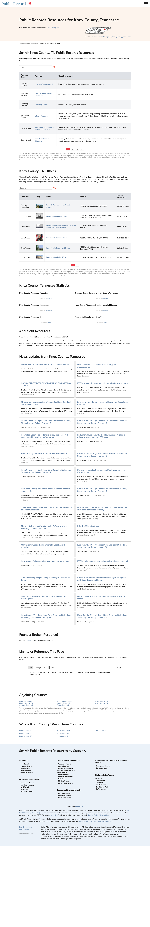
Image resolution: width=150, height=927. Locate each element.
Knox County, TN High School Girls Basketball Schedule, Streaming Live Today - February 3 (102, 570)
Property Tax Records (27, 863)
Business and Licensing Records (69, 871)
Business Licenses (64, 874)
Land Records (25, 868)
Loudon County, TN (64, 784)
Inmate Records (101, 865)
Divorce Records (26, 851)
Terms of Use (104, 896)
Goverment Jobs (101, 849)
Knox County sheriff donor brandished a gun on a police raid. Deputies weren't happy (101, 659)
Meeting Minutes (63, 861)
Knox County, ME (63, 811)
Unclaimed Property (64, 844)
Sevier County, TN (101, 782)
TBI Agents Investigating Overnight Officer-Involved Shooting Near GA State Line (44, 608)
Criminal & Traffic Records (104, 856)
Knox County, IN (25, 811)
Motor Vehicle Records (65, 864)
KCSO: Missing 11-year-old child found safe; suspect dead (103, 464)
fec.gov (105, 403)
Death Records (25, 849)
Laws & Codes (62, 853)
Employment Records (103, 846)
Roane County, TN (63, 786)
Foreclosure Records (27, 866)
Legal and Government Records (68, 841)
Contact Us (30, 721)
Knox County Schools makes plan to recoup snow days (45, 642)
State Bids (61, 859)
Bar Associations (63, 855)
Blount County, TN (26, 784)
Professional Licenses (65, 878)
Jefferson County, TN (64, 782)
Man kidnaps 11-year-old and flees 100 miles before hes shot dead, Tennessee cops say (102, 589)
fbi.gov (49, 403)
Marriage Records (26, 847)
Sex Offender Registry (103, 867)
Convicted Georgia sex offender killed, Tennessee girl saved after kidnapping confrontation (44, 516)
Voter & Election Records (66, 851)
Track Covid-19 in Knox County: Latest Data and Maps (45, 445)
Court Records (100, 861)
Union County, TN (101, 784)
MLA (46, 748)
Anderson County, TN (27, 782)
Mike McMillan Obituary (88, 607)
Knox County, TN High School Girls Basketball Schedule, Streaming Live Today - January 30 (102, 626)
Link (30, 748)
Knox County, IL (100, 811)
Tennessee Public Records (28, 44)
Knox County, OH (25, 814)
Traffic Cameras (101, 870)
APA (52, 748)
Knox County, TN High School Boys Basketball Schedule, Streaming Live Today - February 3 (102, 502)
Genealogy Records (27, 853)
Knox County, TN (53, 28)
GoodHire (54, 896)
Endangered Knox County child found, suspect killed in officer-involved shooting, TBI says (101, 516)
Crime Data (99, 863)
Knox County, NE (63, 817)
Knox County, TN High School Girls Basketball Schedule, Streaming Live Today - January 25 (102, 696)
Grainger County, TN (26, 786)
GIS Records (24, 870)
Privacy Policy (93, 896)
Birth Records (25, 844)
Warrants (99, 859)
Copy (119, 748)
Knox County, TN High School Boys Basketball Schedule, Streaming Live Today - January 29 (46, 696)
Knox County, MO (63, 814)
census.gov (49, 325)
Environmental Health (65, 857)
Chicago (38, 748)
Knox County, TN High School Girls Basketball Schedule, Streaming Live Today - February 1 (46, 551)
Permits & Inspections (65, 849)
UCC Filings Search (27, 872)
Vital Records (24, 841)
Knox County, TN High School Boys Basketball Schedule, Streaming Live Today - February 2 (46, 502)
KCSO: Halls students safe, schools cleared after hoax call (102, 642)
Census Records (63, 847)
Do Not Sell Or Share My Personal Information (96, 902)
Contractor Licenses (64, 876)
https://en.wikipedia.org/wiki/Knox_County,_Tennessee (111, 37)
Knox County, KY (25, 817)
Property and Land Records (29, 860)
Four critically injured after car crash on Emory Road (44, 534)
